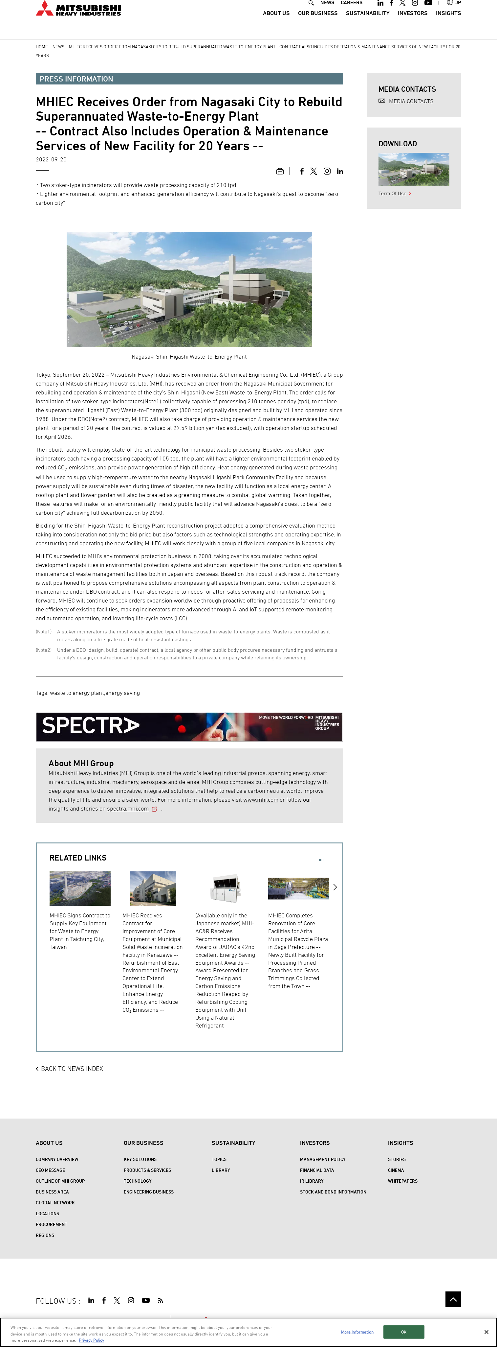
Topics (219, 1159)
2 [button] (324, 860)
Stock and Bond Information (333, 1191)
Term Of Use (392, 193)
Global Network (55, 1202)
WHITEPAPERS (403, 1181)
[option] (86, 910)
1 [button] (320, 860)
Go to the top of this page (453, 1299)
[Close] (486, 1338)
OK (403, 1338)
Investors (413, 24)
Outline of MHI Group (60, 1181)
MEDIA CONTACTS (411, 101)
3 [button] (328, 860)
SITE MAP (46, 1319)
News (58, 46)
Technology (138, 1181)
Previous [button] (43, 946)
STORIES (397, 1159)
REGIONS (45, 1235)
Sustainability (368, 24)
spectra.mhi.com (128, 808)
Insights (448, 24)
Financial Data (317, 1170)
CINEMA (396, 1170)
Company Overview (57, 1159)
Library (221, 1170)
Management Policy (323, 1159)
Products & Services (147, 1170)
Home (42, 46)
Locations (47, 1213)
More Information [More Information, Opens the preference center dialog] (357, 1338)
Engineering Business (149, 1191)
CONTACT (154, 1319)
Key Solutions (140, 1159)
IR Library (312, 1181)
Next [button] (335, 946)
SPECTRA (192, 1319)
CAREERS (351, 14)
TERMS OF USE (80, 1319)
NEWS (327, 14)
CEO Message (50, 1170)
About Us (276, 24)
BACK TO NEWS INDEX (72, 1068)
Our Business (318, 24)
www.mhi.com (260, 799)
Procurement (51, 1224)
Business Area (52, 1191)
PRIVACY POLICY (120, 1319)
